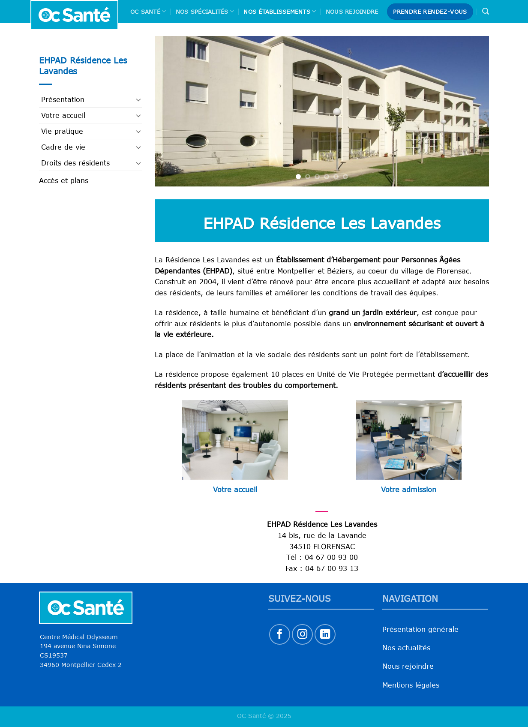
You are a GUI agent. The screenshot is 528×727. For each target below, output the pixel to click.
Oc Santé (148, 11)
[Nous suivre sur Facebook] (279, 634)
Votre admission (408, 489)
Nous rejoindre (352, 11)
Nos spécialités (205, 11)
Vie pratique (62, 131)
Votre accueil (63, 115)
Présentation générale (420, 629)
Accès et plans (63, 180)
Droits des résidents (75, 163)
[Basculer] (138, 99)
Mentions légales (410, 685)
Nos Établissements (279, 11)
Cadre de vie (63, 147)
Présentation (62, 99)
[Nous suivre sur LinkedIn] (325, 634)
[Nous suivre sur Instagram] (302, 634)
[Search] (485, 11)
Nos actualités (406, 648)
